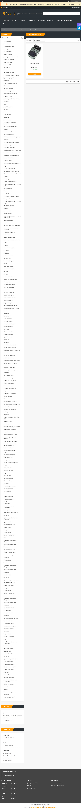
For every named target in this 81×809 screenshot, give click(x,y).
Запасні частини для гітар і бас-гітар (11, 418)
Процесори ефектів (8, 478)
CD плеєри (6, 117)
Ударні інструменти (8, 473)
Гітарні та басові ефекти (22, 29)
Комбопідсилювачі (8, 488)
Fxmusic (6, 689)
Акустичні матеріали (9, 292)
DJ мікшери (6, 193)
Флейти (5, 263)
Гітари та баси (7, 532)
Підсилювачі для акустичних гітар (12, 360)
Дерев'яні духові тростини (10, 409)
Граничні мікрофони (8, 358)
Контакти (32, 20)
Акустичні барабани (8, 88)
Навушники (6, 101)
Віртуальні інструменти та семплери (10, 123)
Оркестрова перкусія (9, 72)
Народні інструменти (9, 91)
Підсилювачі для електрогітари (11, 308)
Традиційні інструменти (9, 524)
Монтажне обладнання (9, 232)
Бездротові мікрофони (9, 237)
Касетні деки (7, 339)
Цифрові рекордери (8, 220)
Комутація (6, 329)
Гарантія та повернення (64, 20)
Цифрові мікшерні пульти (10, 255)
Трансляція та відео (8, 613)
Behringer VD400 (34, 63)
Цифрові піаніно (8, 234)
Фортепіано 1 (7, 694)
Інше (5, 494)
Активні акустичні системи (10, 279)
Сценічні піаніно (7, 213)
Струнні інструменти (9, 59)
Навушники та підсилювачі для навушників (11, 228)
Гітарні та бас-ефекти (9, 391)
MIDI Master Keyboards (9, 147)
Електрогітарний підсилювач (11, 305)
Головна (6, 20)
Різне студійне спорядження (11, 370)
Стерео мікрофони (8, 303)
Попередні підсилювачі (9, 145)
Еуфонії (5, 242)
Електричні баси (8, 188)
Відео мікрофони (8, 318)
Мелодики (6, 352)
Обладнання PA (7, 547)
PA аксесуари (7, 282)
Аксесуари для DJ (8, 300)
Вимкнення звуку (8, 421)
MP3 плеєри (7, 179)
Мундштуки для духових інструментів (10, 437)
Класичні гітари (7, 119)
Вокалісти (6, 129)
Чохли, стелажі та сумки (10, 552)
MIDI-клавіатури (7, 51)
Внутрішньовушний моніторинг (11, 142)
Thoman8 (6, 686)
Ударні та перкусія (8, 496)
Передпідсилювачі (8, 470)
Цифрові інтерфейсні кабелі (11, 93)
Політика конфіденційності (50, 807)
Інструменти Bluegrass (9, 284)
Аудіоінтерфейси (8, 54)
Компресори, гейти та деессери (11, 75)
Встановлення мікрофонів (10, 378)
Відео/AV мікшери (8, 62)
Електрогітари (7, 41)
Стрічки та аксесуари (9, 383)
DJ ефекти (6, 250)
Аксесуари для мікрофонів (10, 434)
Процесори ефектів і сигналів (11, 580)
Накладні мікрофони (9, 261)
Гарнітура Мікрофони (9, 276)
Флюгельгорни (7, 210)
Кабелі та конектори (8, 555)
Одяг (5, 222)
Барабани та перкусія (9, 535)
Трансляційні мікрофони (10, 324)
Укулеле (6, 271)
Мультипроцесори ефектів (10, 78)
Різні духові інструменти (10, 385)
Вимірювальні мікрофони (10, 380)
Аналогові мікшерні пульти (10, 345)
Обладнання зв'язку (8, 266)
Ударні (5, 166)
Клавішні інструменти (9, 499)
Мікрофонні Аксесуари (9, 355)
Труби (5, 104)
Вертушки (6, 70)
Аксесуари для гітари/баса (10, 441)
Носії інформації (8, 412)
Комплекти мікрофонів (9, 454)
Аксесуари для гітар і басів (10, 401)
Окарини (6, 310)
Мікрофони (6, 372)
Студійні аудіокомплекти (10, 486)
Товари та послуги (9, 29)
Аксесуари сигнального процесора (12, 152)
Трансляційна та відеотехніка (11, 512)
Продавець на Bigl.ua (41, 806)
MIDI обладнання (8, 321)
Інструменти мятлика (9, 287)
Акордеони (6, 253)
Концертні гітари (8, 96)
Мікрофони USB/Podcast (10, 347)
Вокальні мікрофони (9, 46)
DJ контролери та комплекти (11, 57)
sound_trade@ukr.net (10, 755)
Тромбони (6, 208)
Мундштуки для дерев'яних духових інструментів (10, 444)
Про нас (22, 20)
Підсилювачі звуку (8, 480)
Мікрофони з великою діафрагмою (12, 137)
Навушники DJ (7, 64)
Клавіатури (6, 49)
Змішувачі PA (7, 67)
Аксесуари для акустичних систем (12, 163)
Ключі (5, 537)
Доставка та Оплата (44, 20)
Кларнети (6, 176)
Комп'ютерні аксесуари (9, 158)
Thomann (6, 699)
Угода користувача (9, 775)
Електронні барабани (9, 134)
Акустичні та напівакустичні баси (12, 225)
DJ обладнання (7, 510)
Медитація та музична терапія (11, 155)
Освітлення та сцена (9, 607)
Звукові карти (7, 316)
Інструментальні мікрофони (10, 131)
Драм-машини (7, 475)
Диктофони (6, 483)
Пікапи (5, 399)
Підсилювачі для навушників (11, 462)
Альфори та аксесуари (9, 367)
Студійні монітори (8, 106)
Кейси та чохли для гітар (10, 692)
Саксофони (6, 80)
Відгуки (14, 20)
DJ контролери (7, 114)
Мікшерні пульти (8, 396)
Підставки (6, 85)
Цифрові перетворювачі (9, 297)
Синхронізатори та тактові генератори (10, 364)
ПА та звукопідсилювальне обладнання (10, 506)
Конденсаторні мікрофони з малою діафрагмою (12, 185)
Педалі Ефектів (7, 491)
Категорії (6, 37)
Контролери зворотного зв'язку (11, 196)
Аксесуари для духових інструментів (9, 451)
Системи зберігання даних (10, 448)
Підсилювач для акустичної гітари (12, 350)
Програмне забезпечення (10, 544)
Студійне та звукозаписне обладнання (10, 502)
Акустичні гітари (7, 43)
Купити (34, 74)
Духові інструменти (8, 522)
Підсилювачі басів (8, 326)
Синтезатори (7, 431)
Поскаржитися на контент (37, 807)
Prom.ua (48, 804)
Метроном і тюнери (8, 191)
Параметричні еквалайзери (10, 126)
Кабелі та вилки (7, 527)
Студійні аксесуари (8, 424)
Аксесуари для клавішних (10, 181)
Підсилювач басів (8, 331)
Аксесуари (6, 529)
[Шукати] (78, 13)
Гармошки (6, 289)
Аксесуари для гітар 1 (9, 697)
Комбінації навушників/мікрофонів (12, 404)
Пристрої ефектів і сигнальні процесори (11, 518)
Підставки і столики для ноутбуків (12, 426)
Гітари (5, 465)
